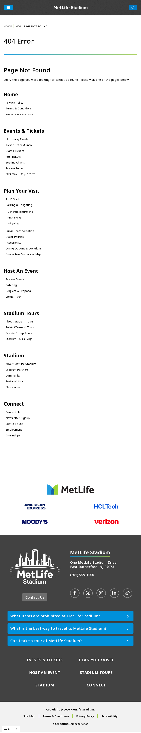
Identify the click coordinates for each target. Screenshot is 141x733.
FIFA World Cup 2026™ (21, 174)
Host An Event (21, 271)
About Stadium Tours (20, 322)
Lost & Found (15, 425)
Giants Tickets (15, 151)
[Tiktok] (127, 594)
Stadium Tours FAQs (19, 340)
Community (13, 376)
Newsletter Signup (19, 419)
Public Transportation (21, 231)
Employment (15, 431)
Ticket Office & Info (19, 145)
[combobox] (11, 729)
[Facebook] (74, 594)
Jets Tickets (14, 157)
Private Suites (15, 168)
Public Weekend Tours (21, 328)
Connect (14, 405)
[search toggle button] (133, 7)
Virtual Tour (14, 297)
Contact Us (13, 413)
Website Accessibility (20, 114)
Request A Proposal (19, 291)
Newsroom (13, 388)
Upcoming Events (18, 139)
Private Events (16, 280)
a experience (70, 725)
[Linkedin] (114, 594)
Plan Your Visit (22, 191)
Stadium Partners (18, 371)
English (8, 729)
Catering (11, 286)
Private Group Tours (20, 334)
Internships (14, 436)
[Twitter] (88, 594)
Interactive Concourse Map (24, 255)
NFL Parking (14, 218)
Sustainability (15, 382)
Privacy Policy (15, 103)
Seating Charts (16, 163)
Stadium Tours (22, 314)
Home (8, 26)
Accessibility (14, 243)
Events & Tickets (24, 131)
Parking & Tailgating (20, 205)
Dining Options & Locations (24, 249)
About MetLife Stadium (22, 365)
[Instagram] (101, 594)
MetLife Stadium (71, 7)
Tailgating (13, 224)
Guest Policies (15, 237)
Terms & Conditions (19, 108)
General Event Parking (20, 212)
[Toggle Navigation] (8, 7)
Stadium (14, 356)
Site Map (29, 717)
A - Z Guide (13, 199)
